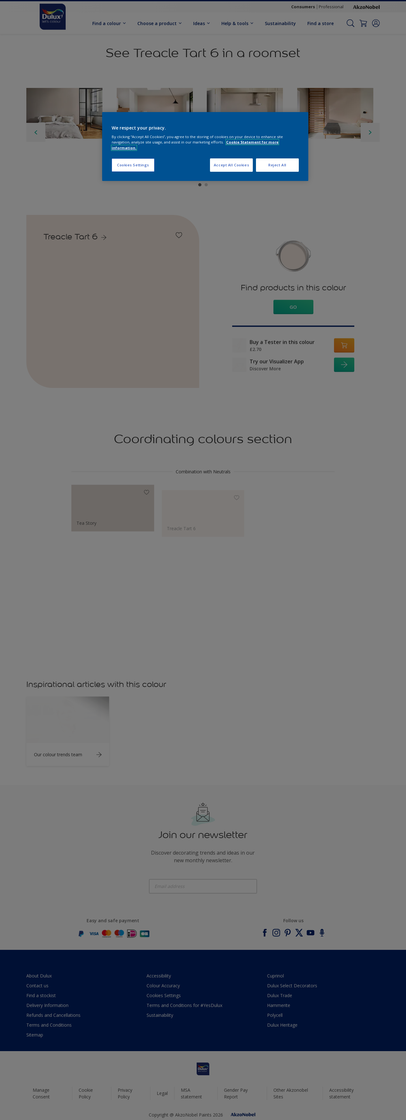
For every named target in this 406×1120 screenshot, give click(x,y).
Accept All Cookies (231, 165)
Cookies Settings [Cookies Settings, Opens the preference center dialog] (133, 165)
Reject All (277, 165)
